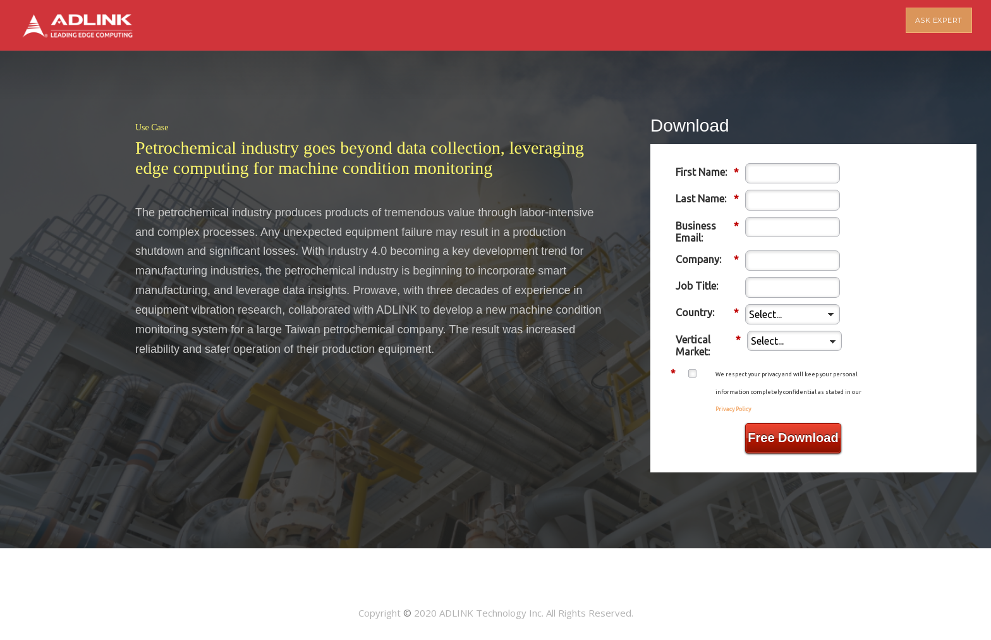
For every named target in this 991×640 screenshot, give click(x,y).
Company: (707, 260)
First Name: (707, 172)
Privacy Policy (733, 409)
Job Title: (697, 286)
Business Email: (707, 231)
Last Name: (707, 199)
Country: (707, 313)
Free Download (793, 438)
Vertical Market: (708, 345)
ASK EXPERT (939, 25)
